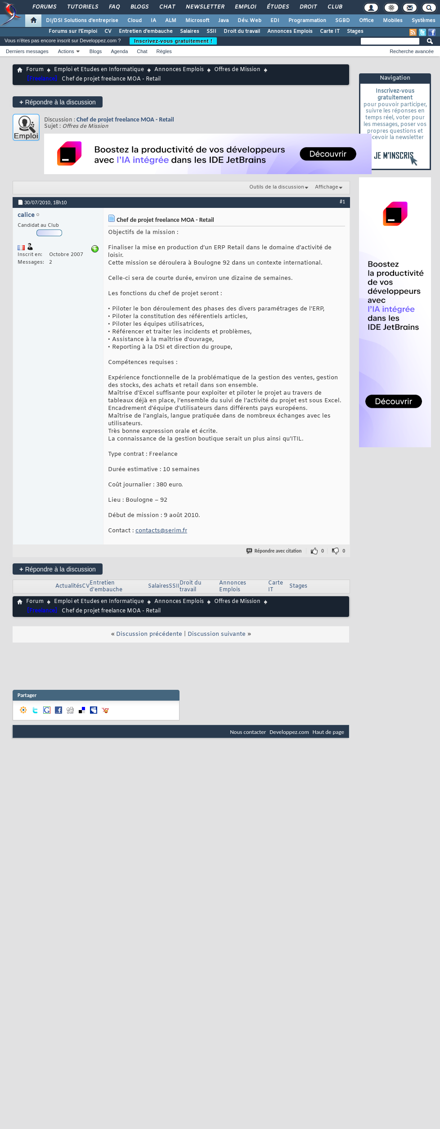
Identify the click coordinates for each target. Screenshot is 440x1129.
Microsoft (197, 21)
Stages (355, 31)
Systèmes (424, 21)
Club (334, 7)
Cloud (134, 21)
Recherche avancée (412, 51)
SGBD (342, 21)
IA (153, 21)
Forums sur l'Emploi (73, 31)
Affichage (326, 187)
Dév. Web (249, 21)
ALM (170, 21)
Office (366, 21)
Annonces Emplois (290, 31)
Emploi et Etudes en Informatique (99, 69)
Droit (307, 7)
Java (223, 21)
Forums (44, 7)
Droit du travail (242, 31)
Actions (66, 51)
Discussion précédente (149, 634)
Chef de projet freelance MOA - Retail (125, 119)
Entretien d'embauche (146, 31)
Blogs (139, 7)
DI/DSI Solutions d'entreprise (82, 21)
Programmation (307, 21)
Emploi (244, 7)
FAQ (114, 7)
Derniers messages (27, 51)
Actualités (68, 586)
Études (277, 7)
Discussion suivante (217, 634)
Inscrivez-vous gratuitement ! (173, 41)
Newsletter (204, 7)
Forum (35, 69)
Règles (164, 51)
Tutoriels (82, 7)
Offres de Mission (237, 69)
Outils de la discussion (276, 187)
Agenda (119, 51)
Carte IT (330, 31)
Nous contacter (248, 732)
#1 (342, 201)
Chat (166, 7)
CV (108, 31)
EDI (274, 21)
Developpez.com (289, 732)
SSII (211, 31)
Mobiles (393, 21)
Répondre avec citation (274, 551)
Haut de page (328, 732)
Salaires (189, 31)
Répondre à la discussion (57, 102)
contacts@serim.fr (161, 531)
